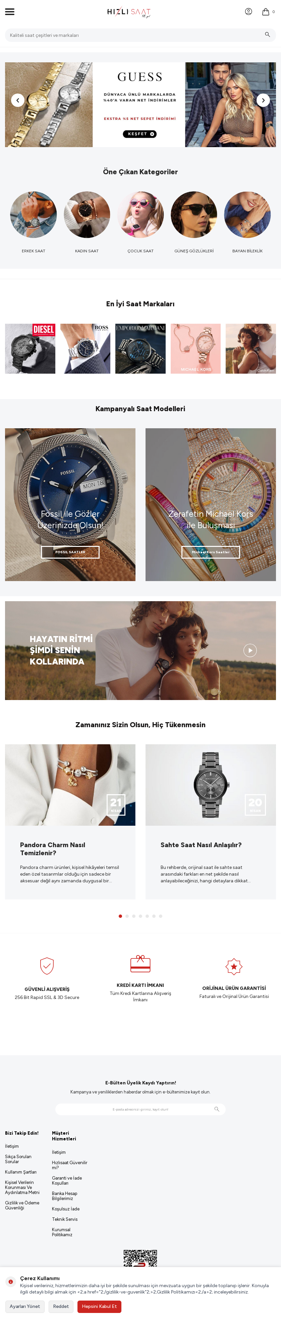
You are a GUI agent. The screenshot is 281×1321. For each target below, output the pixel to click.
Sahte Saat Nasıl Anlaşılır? (201, 845)
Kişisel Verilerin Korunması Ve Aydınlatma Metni (22, 1187)
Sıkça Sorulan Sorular (18, 1159)
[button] (17, 100)
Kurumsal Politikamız (62, 1232)
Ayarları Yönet (25, 1306)
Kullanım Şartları (21, 1172)
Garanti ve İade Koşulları (67, 1181)
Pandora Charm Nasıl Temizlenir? (52, 849)
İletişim (12, 1146)
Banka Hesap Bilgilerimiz (64, 1196)
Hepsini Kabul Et (99, 1306)
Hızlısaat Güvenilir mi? (69, 1165)
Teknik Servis (64, 1219)
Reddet (61, 1306)
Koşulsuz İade (65, 1208)
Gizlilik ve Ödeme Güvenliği (22, 1205)
